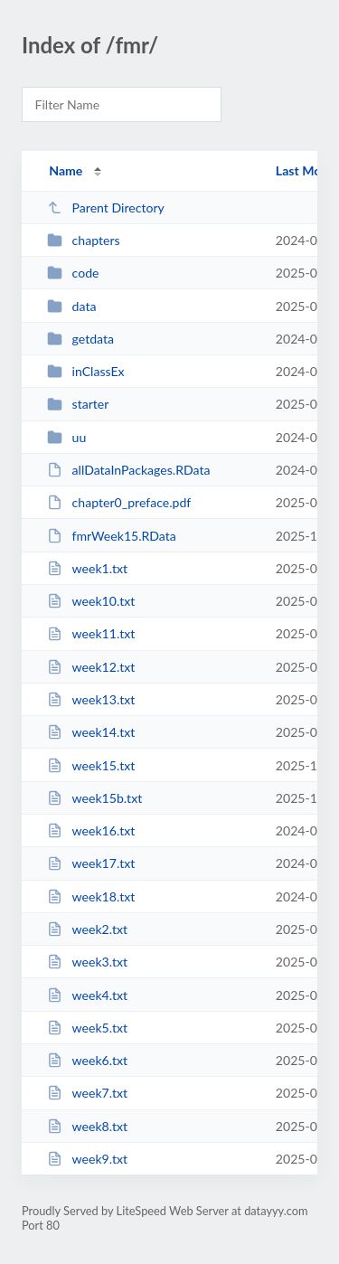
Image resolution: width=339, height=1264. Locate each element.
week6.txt (87, 1060)
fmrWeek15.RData (111, 535)
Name (65, 170)
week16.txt (91, 830)
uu (66, 437)
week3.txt (87, 961)
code (73, 272)
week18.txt (91, 896)
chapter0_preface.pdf (119, 502)
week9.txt (87, 1158)
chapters (83, 240)
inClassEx (85, 371)
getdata (80, 338)
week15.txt (91, 765)
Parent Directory (106, 207)
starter (77, 403)
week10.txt (91, 600)
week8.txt (87, 1126)
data (71, 306)
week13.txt (91, 699)
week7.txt (87, 1092)
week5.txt (87, 1027)
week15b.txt (94, 798)
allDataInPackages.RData (128, 469)
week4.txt (87, 995)
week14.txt (91, 732)
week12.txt (91, 666)
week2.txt (87, 929)
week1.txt (87, 568)
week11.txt (91, 633)
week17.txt (91, 863)
